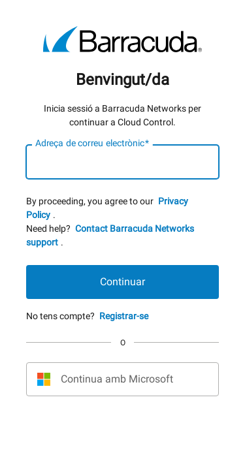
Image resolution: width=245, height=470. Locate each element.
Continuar (122, 281)
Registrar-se (123, 316)
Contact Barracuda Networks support (110, 235)
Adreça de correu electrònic (92, 143)
